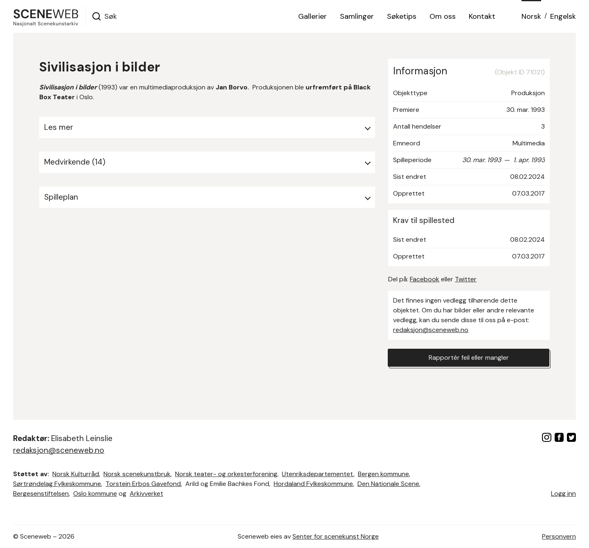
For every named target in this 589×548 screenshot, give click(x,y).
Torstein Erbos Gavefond (143, 483)
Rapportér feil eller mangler (469, 357)
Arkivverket (146, 493)
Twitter (466, 279)
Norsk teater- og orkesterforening (226, 474)
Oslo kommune (95, 493)
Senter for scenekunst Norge (335, 536)
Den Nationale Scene (388, 483)
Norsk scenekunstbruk (137, 474)
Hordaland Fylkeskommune (313, 483)
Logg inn (563, 493)
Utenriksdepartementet (317, 474)
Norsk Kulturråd (75, 474)
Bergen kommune (383, 474)
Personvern (559, 536)
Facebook (424, 279)
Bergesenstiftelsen (41, 493)
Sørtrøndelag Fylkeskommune (57, 483)
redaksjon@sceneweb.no (430, 329)
